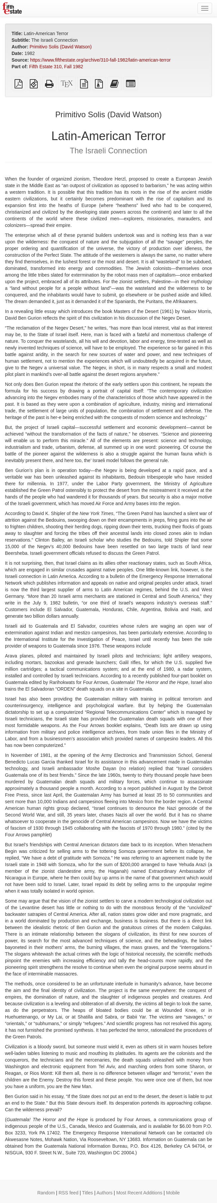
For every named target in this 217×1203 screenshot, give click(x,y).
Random (46, 1192)
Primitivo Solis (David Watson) (60, 46)
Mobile (173, 1192)
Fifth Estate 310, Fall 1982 (56, 66)
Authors (104, 1192)
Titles (87, 1192)
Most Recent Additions (139, 1192)
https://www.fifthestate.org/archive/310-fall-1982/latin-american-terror (100, 60)
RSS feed (68, 1192)
